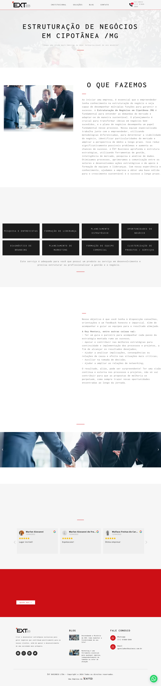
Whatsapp (121, 637)
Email (119, 646)
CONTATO (104, 5)
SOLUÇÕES (78, 5)
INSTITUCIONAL (59, 5)
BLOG (91, 5)
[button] (2, 449)
